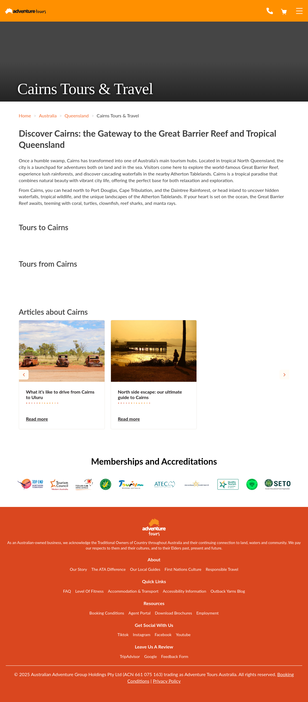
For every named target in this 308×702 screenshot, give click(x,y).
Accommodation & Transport (133, 591)
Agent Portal (140, 613)
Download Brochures (173, 613)
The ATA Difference (108, 569)
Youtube (183, 634)
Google (150, 656)
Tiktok (123, 634)
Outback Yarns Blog (228, 591)
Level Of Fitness (89, 591)
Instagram (141, 634)
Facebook (163, 634)
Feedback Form (174, 656)
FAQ (67, 591)
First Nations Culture (183, 569)
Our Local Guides (145, 569)
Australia (47, 115)
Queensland (77, 115)
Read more (37, 418)
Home (25, 115)
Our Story (78, 569)
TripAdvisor (130, 656)
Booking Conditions (106, 613)
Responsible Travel (222, 569)
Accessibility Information (184, 591)
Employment (207, 613)
